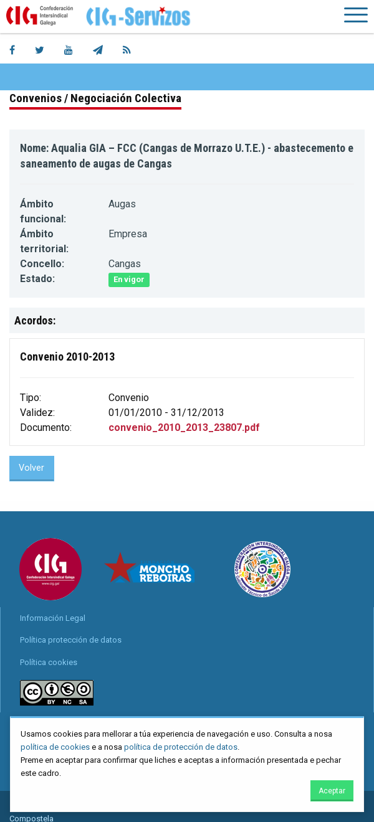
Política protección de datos (71, 640)
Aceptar (332, 791)
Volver (31, 468)
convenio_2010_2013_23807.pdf (184, 427)
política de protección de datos (180, 747)
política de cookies (55, 747)
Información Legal (52, 618)
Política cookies (48, 662)
